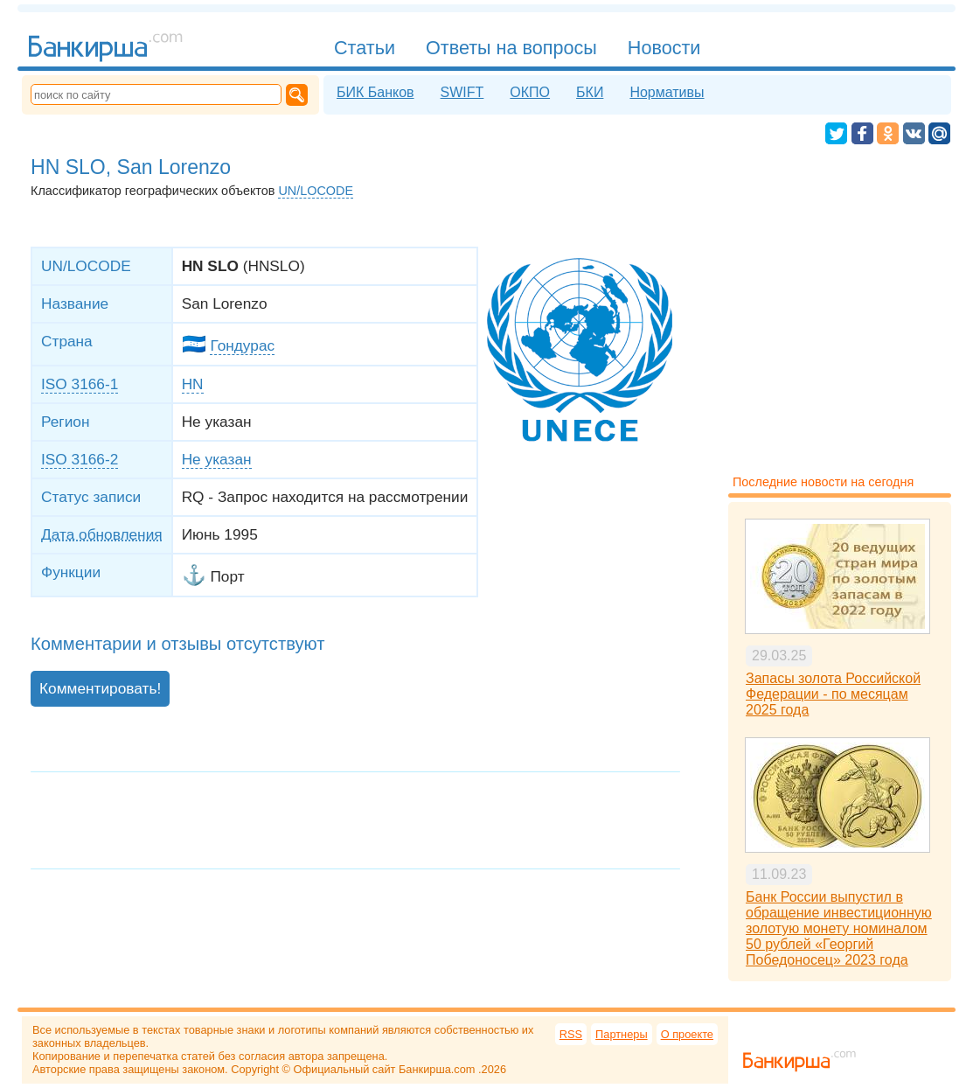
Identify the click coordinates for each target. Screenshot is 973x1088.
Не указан (217, 459)
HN (193, 384)
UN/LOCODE (315, 191)
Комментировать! (100, 688)
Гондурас (242, 345)
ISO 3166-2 (79, 459)
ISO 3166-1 (79, 384)
